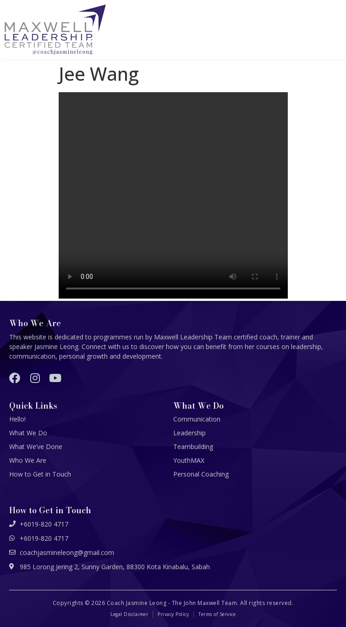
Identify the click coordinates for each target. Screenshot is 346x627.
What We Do (28, 432)
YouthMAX (188, 460)
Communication (196, 419)
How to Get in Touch (40, 474)
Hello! (17, 419)
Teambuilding (193, 446)
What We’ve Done (35, 446)
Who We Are (27, 460)
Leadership (189, 432)
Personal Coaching (201, 474)
